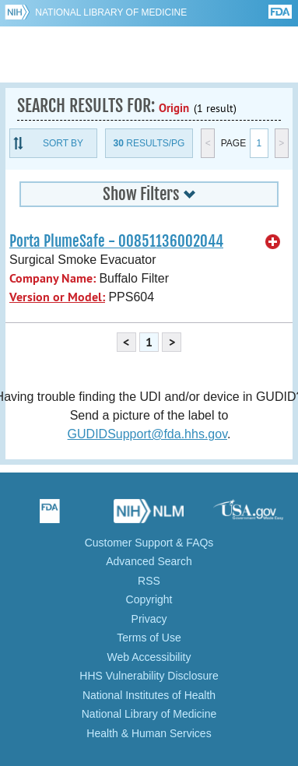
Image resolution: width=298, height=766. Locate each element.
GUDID (149, 54)
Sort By (63, 143)
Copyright (149, 599)
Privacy (149, 619)
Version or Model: (57, 297)
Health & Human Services (148, 733)
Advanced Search (149, 561)
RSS (149, 580)
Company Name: (52, 278)
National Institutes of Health (149, 695)
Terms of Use (149, 637)
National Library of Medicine (111, 12)
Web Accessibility (149, 657)
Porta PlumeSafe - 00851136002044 (116, 241)
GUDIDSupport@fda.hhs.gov (147, 434)
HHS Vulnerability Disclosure (148, 675)
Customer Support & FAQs (149, 542)
